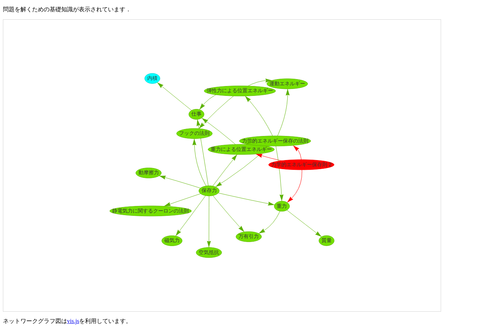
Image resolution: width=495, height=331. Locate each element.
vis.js (73, 321)
